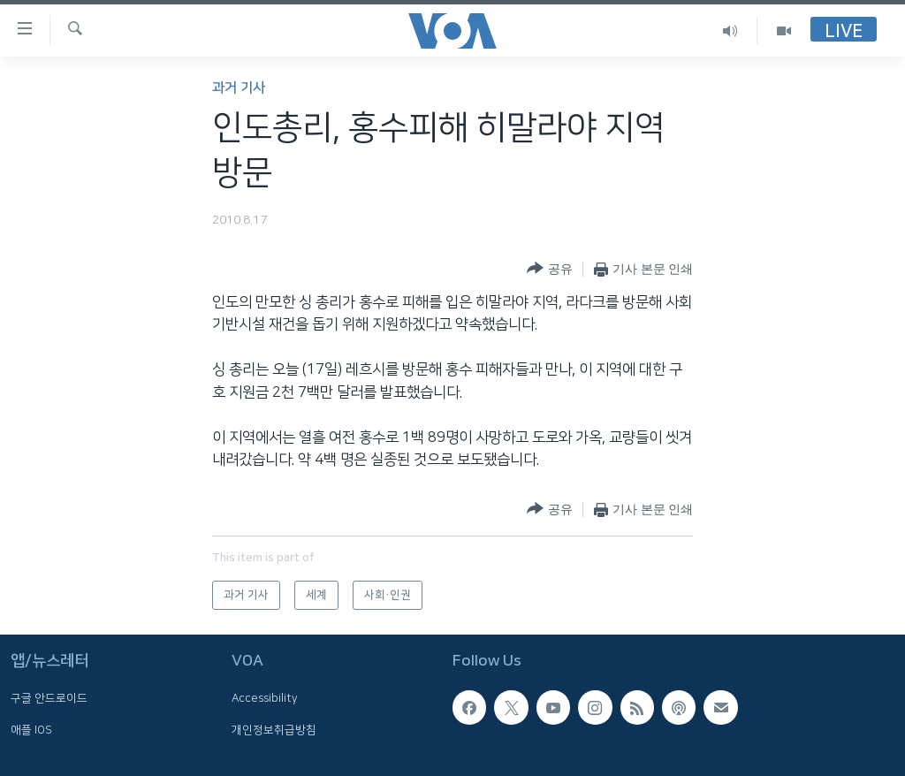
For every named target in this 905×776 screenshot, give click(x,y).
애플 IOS (31, 729)
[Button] (549, 269)
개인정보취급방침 (274, 729)
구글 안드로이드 (49, 698)
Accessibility (265, 698)
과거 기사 (238, 87)
